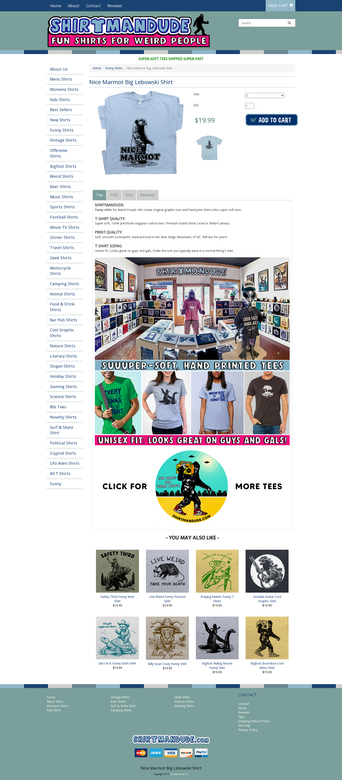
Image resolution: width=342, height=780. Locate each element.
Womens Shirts (64, 89)
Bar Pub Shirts (63, 319)
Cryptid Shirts (63, 453)
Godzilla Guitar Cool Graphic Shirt (267, 599)
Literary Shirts (63, 356)
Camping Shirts (64, 283)
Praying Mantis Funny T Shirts (217, 599)
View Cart (280, 5)
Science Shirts (63, 396)
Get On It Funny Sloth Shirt (117, 663)
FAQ (114, 194)
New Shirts (60, 119)
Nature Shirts (62, 345)
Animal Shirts (62, 294)
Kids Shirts (60, 99)
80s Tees (58, 406)
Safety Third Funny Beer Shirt (117, 599)
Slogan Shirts (62, 366)
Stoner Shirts (62, 237)
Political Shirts (63, 443)
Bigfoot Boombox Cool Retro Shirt (267, 665)
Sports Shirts (62, 206)
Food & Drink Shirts (62, 306)
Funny (55, 483)
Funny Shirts (62, 130)
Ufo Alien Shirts (64, 463)
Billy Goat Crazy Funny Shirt (167, 664)
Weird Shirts (61, 176)
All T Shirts (60, 473)
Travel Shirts (62, 247)
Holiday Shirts (63, 376)
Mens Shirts (61, 79)
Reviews (114, 5)
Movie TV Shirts (64, 227)
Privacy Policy (247, 730)
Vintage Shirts (63, 140)
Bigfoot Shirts (63, 166)
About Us (59, 69)
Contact (93, 5)
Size (129, 194)
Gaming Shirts (63, 386)
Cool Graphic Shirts (62, 332)
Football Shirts (64, 217)
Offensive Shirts (58, 153)
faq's (241, 717)
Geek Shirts (61, 257)
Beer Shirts (60, 186)
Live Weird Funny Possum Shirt (167, 599)
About (73, 5)
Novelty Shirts (63, 417)
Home (55, 5)
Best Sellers (61, 109)
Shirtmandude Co (179, 774)
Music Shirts (61, 196)
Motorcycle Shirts (60, 270)
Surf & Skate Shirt (61, 430)
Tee (99, 194)
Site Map (244, 725)
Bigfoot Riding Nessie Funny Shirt (217, 665)
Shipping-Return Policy (254, 721)
